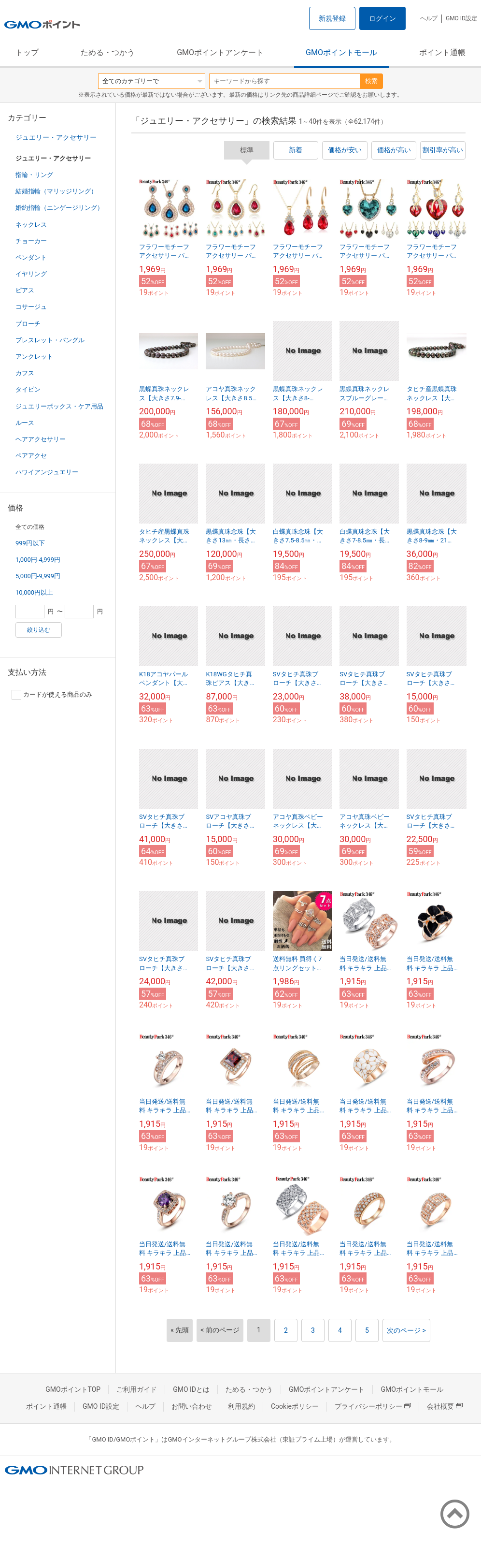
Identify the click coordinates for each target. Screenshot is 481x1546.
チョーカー (31, 241)
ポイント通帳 (442, 52)
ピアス (24, 290)
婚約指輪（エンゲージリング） (59, 207)
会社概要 (445, 1406)
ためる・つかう (108, 52)
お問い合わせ (191, 1406)
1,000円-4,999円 (37, 559)
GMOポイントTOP (72, 1389)
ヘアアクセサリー (40, 439)
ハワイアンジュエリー (46, 472)
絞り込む (38, 630)
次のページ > (406, 1330)
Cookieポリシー (295, 1406)
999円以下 (30, 543)
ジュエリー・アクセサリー (56, 137)
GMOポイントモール (341, 52)
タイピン (28, 389)
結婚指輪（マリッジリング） (56, 191)
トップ (27, 52)
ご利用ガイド (136, 1389)
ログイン (382, 18)
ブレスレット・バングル (50, 340)
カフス (24, 373)
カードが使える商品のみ (52, 695)
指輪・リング (34, 174)
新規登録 (332, 18)
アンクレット (34, 356)
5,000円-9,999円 (37, 576)
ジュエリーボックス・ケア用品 (59, 406)
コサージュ (31, 306)
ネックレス (31, 224)
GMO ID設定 (461, 18)
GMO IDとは (191, 1389)
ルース (24, 422)
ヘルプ (429, 18)
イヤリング (31, 273)
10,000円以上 (34, 592)
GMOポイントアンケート (220, 52)
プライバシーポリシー (373, 1406)
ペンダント (31, 257)
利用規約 (241, 1406)
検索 (371, 81)
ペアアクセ (31, 455)
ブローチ (28, 323)
